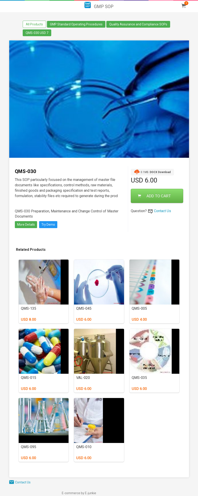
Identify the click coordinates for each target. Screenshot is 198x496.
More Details (26, 224)
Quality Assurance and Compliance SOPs (138, 24)
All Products (34, 24)
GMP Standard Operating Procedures (76, 24)
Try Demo (48, 224)
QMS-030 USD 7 (37, 33)
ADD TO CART (154, 196)
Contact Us (162, 211)
